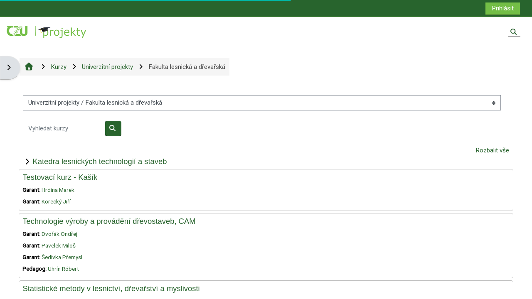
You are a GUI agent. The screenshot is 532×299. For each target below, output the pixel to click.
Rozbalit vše (492, 150)
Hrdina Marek (58, 189)
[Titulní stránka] (47, 31)
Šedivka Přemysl (62, 257)
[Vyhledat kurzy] (64, 128)
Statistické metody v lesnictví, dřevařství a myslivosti (111, 288)
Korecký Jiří (56, 201)
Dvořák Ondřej (59, 233)
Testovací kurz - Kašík (59, 177)
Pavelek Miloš (59, 245)
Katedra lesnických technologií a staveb (99, 161)
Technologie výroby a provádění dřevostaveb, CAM (108, 221)
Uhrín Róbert (63, 268)
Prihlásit (503, 8)
